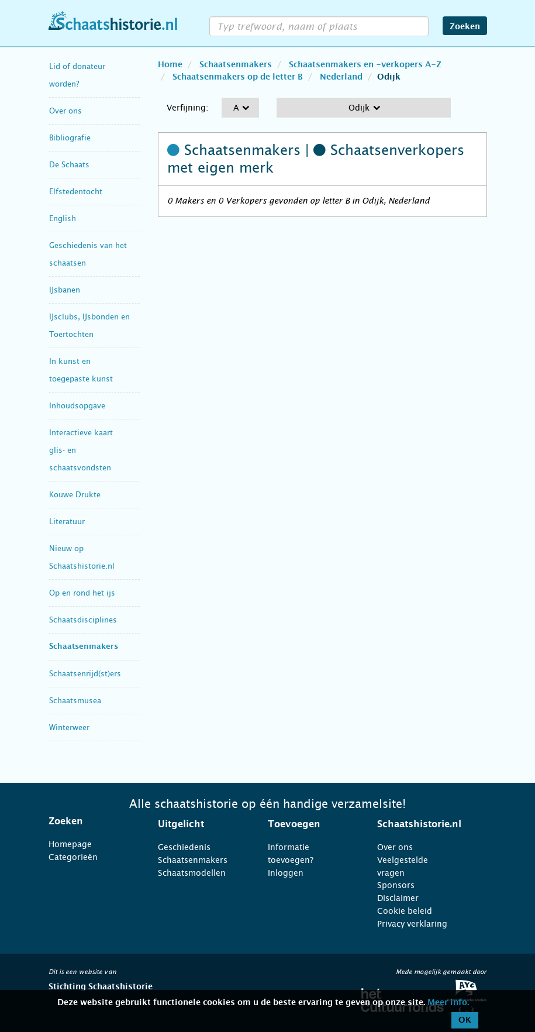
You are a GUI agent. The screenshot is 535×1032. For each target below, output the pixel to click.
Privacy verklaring (412, 923)
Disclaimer (398, 898)
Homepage (70, 844)
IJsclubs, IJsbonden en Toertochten (89, 325)
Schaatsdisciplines (83, 619)
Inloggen (285, 873)
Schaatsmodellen (192, 873)
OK (464, 1020)
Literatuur (67, 521)
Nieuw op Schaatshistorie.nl (82, 557)
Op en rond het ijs (82, 593)
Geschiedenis (184, 847)
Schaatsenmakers (83, 647)
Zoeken (465, 27)
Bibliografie (70, 137)
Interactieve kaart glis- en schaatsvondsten (81, 450)
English (62, 218)
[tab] (89, 821)
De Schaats (69, 164)
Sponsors (396, 885)
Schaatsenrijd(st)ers (85, 673)
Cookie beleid (404, 911)
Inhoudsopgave (77, 405)
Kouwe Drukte (75, 494)
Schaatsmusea (75, 700)
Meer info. (448, 1003)
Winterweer (69, 727)
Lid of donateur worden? (77, 75)
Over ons (65, 110)
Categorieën (73, 857)
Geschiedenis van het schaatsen (88, 254)
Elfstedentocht (75, 191)
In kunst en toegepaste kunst (81, 370)
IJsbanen (64, 289)
